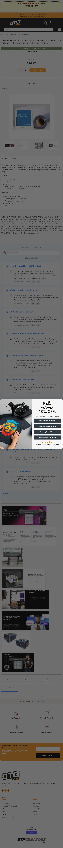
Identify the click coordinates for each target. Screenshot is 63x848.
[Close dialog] (61, 401)
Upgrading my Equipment (47, 420)
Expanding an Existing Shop (47, 426)
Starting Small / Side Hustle (47, 437)
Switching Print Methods (47, 431)
